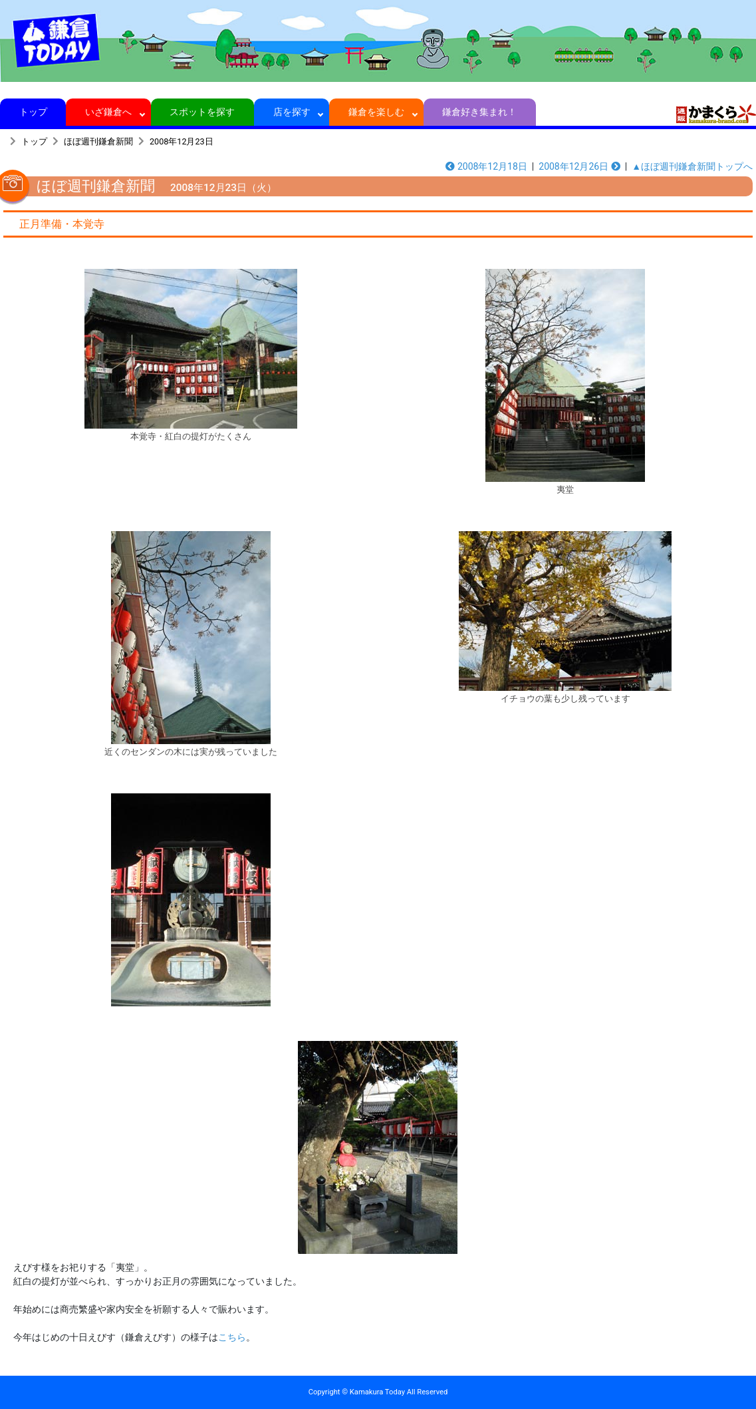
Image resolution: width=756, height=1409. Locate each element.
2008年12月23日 (181, 141)
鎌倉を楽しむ (376, 111)
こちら (232, 1337)
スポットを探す (202, 111)
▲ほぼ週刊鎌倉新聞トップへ (692, 166)
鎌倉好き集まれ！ (479, 111)
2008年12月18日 (486, 166)
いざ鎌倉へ (108, 111)
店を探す (292, 111)
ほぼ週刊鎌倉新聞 (98, 141)
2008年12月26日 (579, 166)
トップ (33, 111)
